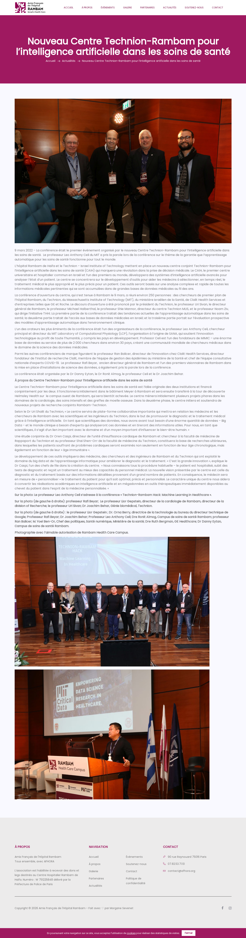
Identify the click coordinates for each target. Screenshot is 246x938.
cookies (131, 933)
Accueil (68, 7)
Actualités (169, 7)
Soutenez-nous (194, 7)
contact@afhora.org (179, 871)
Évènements (108, 7)
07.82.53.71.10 (174, 864)
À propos (87, 7)
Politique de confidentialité (135, 881)
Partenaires (147, 7)
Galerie (127, 7)
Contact (217, 7)
